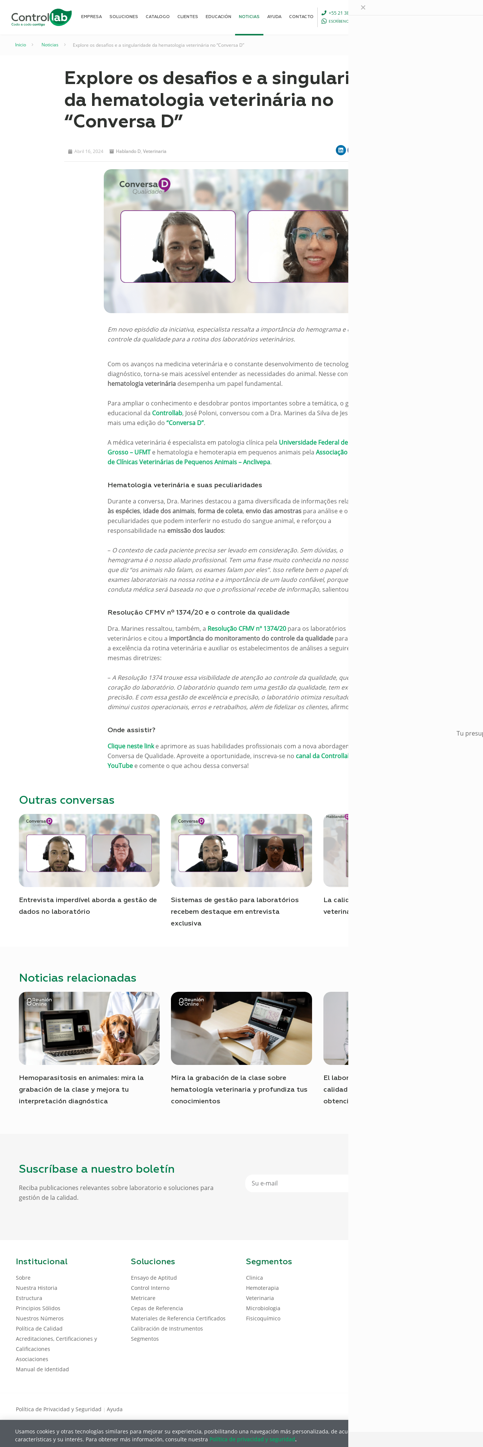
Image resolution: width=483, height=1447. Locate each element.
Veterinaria (154, 151)
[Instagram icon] (455, 1408)
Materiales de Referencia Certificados (178, 1318)
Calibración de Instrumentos (167, 1328)
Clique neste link (131, 746)
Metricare (143, 1298)
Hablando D (128, 151)
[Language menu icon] (416, 17)
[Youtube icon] (443, 1408)
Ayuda (115, 1409)
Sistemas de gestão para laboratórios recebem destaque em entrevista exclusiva (235, 912)
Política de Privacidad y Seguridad (59, 1409)
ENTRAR (450, 16)
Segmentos (145, 1338)
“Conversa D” (185, 423)
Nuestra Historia (36, 1287)
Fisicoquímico (263, 1318)
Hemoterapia (262, 1287)
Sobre (23, 1277)
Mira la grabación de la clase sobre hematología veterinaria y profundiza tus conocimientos (239, 1090)
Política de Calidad (39, 1328)
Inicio (20, 44)
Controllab (167, 413)
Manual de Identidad (42, 1369)
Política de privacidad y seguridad (252, 1438)
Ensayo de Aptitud (154, 1277)
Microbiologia (263, 1308)
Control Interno (150, 1287)
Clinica (254, 1277)
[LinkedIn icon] (430, 1408)
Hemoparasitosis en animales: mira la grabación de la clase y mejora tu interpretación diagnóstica (81, 1090)
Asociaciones (32, 1359)
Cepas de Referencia (157, 1308)
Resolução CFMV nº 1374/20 (247, 628)
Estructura (29, 1298)
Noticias (50, 44)
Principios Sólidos (38, 1308)
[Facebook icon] (418, 1408)
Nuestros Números (40, 1318)
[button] (341, 150)
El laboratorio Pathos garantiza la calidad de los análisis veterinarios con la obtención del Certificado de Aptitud (391, 1090)
